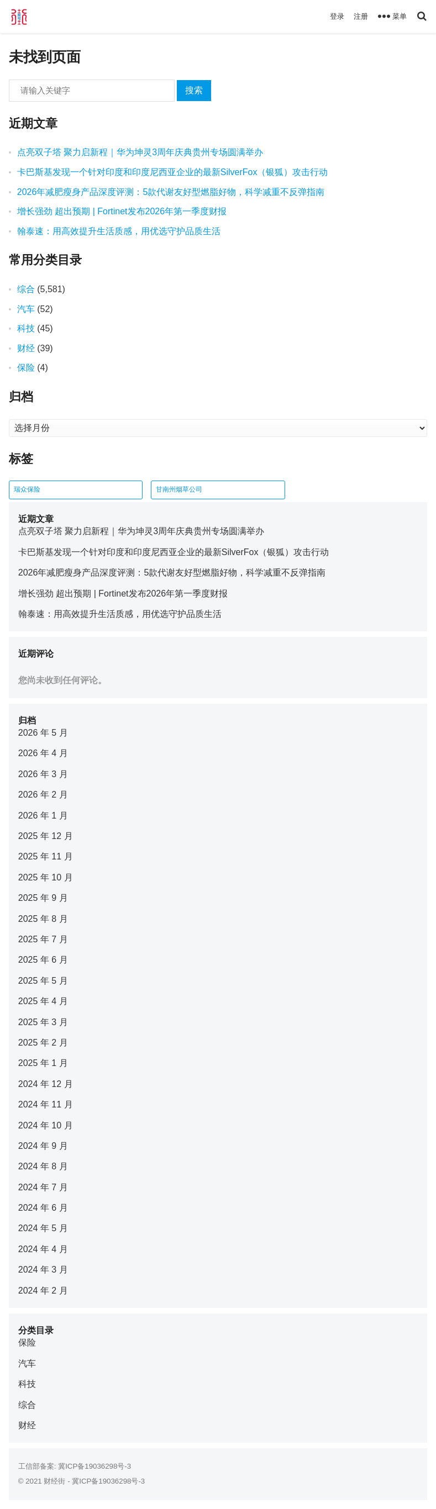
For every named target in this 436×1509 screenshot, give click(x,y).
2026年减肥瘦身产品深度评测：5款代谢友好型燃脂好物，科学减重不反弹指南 (171, 192)
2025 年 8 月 (43, 919)
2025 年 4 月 (43, 1001)
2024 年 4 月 (43, 1249)
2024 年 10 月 (45, 1125)
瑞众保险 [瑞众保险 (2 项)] (27, 489)
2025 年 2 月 (43, 1042)
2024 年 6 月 (43, 1207)
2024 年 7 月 (43, 1187)
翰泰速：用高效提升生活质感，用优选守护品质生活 (118, 231)
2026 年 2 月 (43, 794)
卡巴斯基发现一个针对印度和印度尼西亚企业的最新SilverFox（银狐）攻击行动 (172, 172)
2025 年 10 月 (45, 877)
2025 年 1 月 (43, 1063)
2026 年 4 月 (43, 753)
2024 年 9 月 (43, 1146)
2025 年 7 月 (43, 939)
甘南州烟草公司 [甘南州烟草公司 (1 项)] (179, 489)
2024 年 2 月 (43, 1290)
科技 (26, 328)
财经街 (54, 1481)
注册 (361, 16)
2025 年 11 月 (45, 856)
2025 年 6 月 (43, 959)
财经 (26, 348)
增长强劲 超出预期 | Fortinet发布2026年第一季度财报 (122, 211)
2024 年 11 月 (45, 1104)
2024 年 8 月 (43, 1166)
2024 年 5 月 (43, 1228)
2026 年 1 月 (43, 815)
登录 (337, 16)
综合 (26, 289)
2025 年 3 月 (43, 1022)
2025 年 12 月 (45, 836)
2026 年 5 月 (43, 732)
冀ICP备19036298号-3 (94, 1466)
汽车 (26, 309)
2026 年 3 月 (43, 774)
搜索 (194, 90)
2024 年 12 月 (45, 1084)
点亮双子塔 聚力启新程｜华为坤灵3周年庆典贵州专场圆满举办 (140, 152)
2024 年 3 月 (43, 1269)
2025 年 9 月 (43, 898)
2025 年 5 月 (43, 980)
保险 (26, 367)
